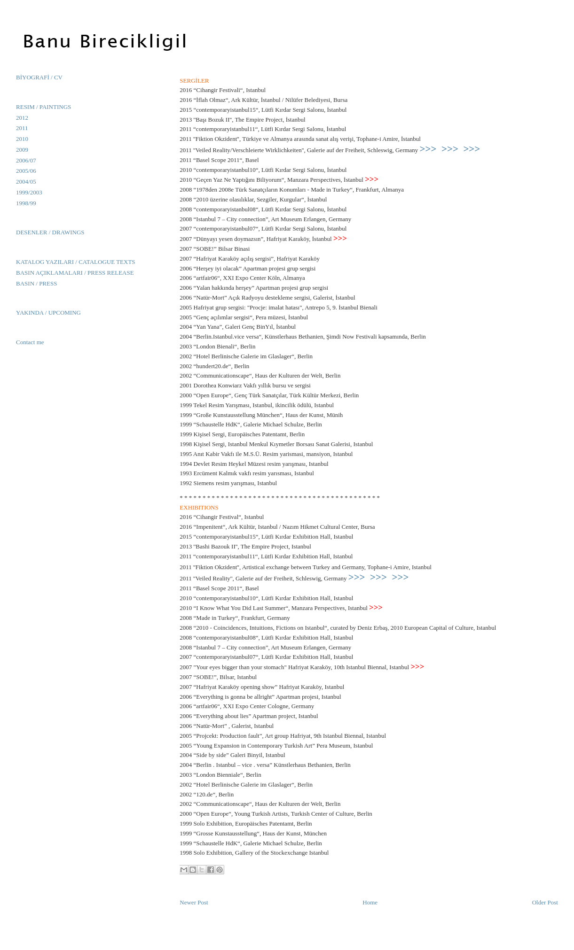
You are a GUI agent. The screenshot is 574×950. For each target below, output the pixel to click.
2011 (22, 127)
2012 (22, 117)
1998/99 (26, 203)
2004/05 (26, 181)
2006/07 (26, 160)
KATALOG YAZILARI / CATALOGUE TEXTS (75, 261)
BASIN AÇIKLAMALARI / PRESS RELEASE (75, 272)
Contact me (30, 342)
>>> (428, 148)
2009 (22, 149)
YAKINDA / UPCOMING (48, 312)
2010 (22, 138)
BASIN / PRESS (36, 283)
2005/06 (26, 170)
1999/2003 (29, 192)
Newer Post (194, 902)
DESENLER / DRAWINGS (50, 232)
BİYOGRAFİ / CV (39, 77)
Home (369, 902)
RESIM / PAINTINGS (43, 106)
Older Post (545, 902)
